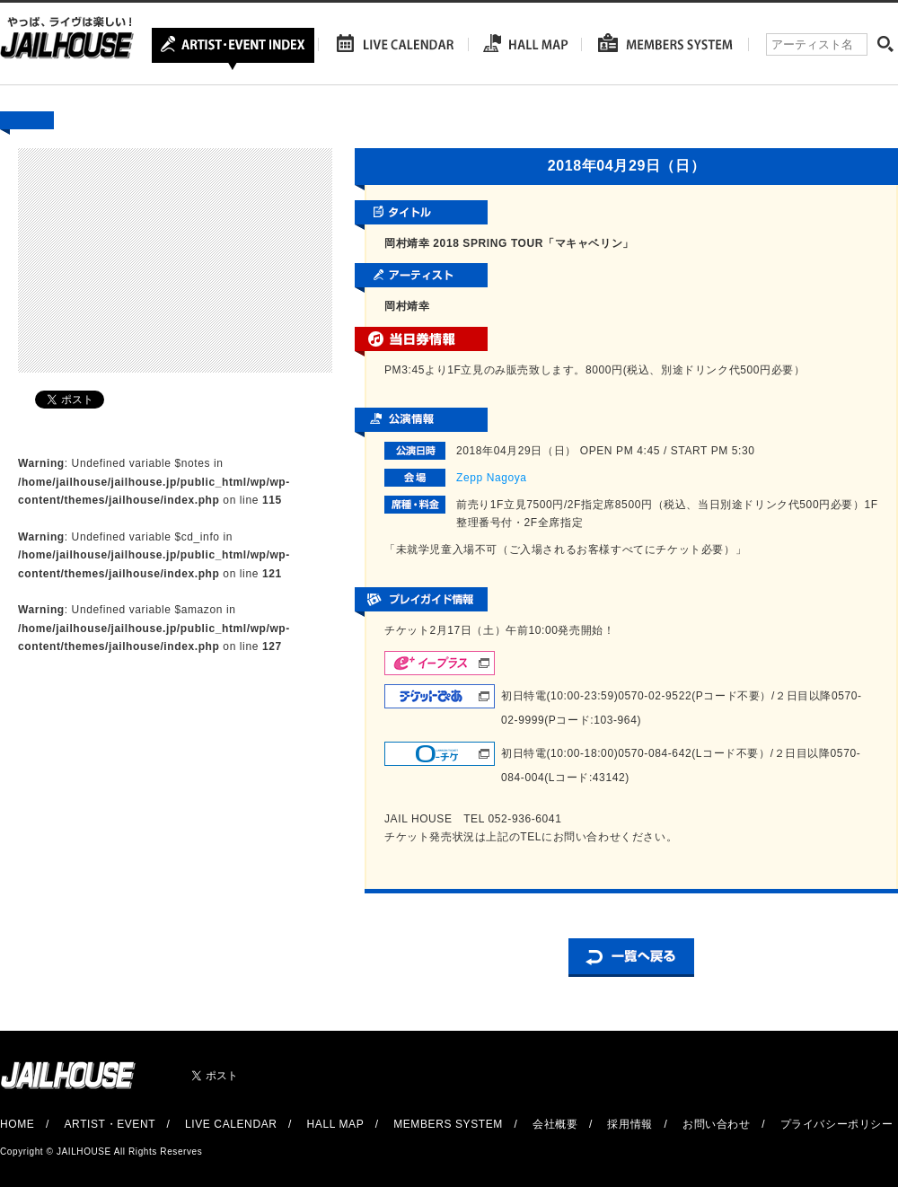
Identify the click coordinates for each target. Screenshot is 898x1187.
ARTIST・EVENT (109, 1124)
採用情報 (629, 1124)
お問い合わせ (716, 1124)
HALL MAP (336, 1124)
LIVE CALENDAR (231, 1124)
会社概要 (555, 1124)
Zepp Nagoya (491, 477)
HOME (17, 1124)
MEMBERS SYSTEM (448, 1124)
